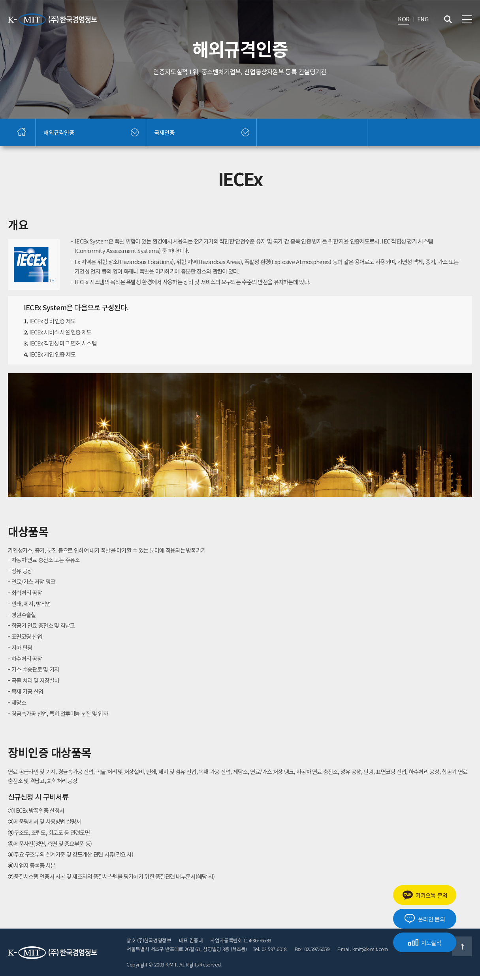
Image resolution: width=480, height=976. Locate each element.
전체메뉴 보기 (467, 19)
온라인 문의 (424, 918)
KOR (403, 19)
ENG (422, 19)
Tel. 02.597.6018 (270, 949)
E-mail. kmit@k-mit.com (362, 949)
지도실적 (424, 942)
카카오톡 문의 (424, 895)
